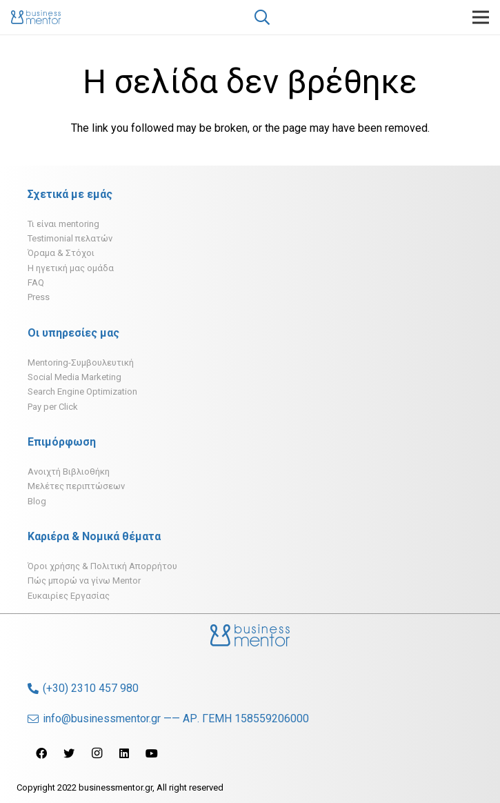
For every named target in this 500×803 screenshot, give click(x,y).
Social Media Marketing (74, 377)
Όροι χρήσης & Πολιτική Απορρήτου (102, 566)
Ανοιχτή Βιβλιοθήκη (69, 471)
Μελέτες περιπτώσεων (76, 486)
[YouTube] (152, 753)
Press (39, 297)
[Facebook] (41, 753)
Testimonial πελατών (70, 238)
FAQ (36, 282)
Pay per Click (53, 407)
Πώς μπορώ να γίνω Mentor (84, 580)
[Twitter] (69, 753)
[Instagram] (96, 753)
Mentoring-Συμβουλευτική (81, 362)
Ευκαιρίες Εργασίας (69, 596)
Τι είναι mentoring (63, 224)
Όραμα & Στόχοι (61, 253)
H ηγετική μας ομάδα (71, 268)
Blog (37, 501)
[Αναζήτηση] (262, 17)
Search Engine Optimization (82, 391)
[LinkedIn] (124, 753)
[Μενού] (480, 17)
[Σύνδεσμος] (36, 17)
